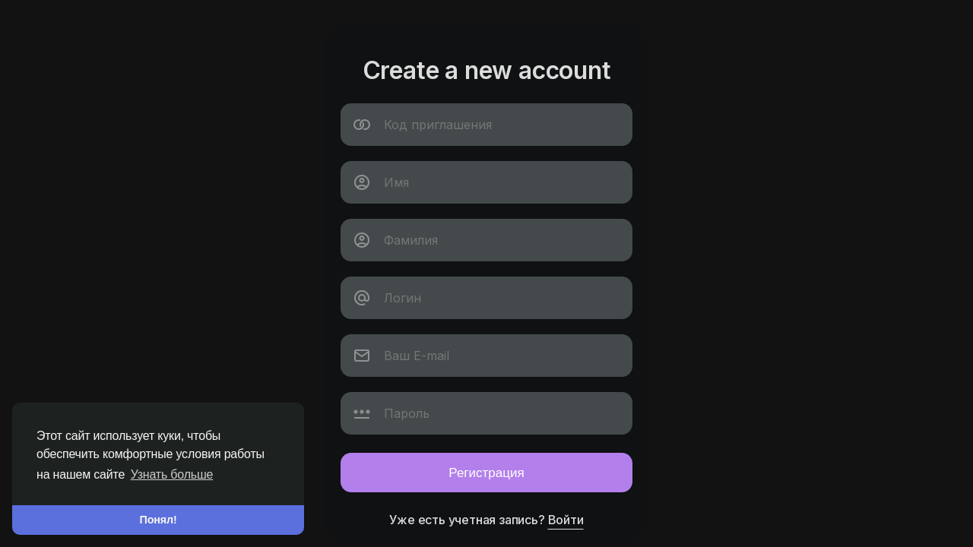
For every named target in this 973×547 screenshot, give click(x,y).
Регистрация (486, 472)
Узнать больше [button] (172, 474)
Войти (566, 519)
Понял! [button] (158, 520)
